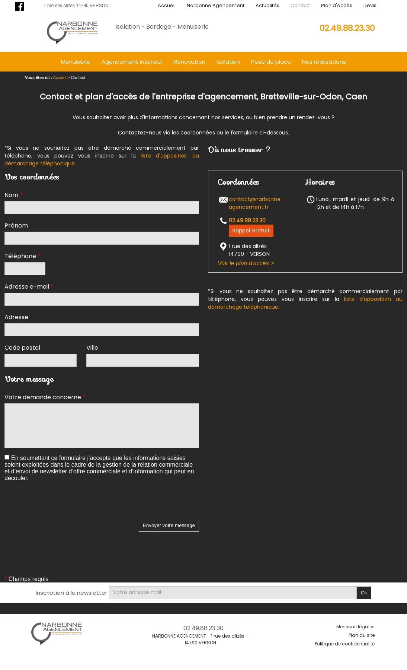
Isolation (228, 62)
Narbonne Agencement (215, 5)
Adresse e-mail (29, 286)
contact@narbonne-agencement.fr (256, 203)
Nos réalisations (324, 62)
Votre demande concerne (45, 397)
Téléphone (22, 256)
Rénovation (189, 62)
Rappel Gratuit (251, 230)
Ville (92, 347)
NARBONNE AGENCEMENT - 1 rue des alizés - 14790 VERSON (200, 639)
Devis (369, 5)
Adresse (16, 317)
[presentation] (61, 504)
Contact (300, 5)
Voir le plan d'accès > (246, 263)
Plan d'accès (336, 5)
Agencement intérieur (132, 62)
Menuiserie (75, 62)
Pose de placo (271, 62)
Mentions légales (355, 626)
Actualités (267, 5)
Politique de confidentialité (345, 644)
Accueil (167, 5)
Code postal (22, 347)
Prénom (16, 225)
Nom (13, 195)
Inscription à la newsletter (71, 593)
